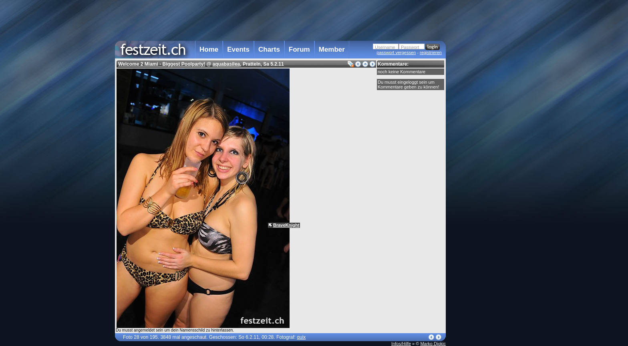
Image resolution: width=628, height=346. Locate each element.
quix (301, 337)
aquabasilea (226, 64)
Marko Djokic (433, 343)
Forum (299, 49)
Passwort (410, 47)
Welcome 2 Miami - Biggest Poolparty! (161, 64)
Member (332, 49)
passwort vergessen (396, 52)
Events (238, 49)
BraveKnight (286, 225)
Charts (269, 49)
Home (208, 49)
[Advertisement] (481, 161)
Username (385, 47)
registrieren (431, 52)
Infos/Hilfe (401, 343)
